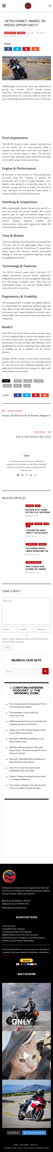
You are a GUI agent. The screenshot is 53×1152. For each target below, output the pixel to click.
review (7, 386)
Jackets (29, 524)
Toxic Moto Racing (36, 937)
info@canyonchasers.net (15, 907)
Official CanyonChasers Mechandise (18, 940)
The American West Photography (17, 932)
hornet (38, 381)
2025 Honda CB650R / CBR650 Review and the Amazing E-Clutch (37, 551)
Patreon (5, 955)
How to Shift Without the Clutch (33, 436)
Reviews (21, 33)
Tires (37, 506)
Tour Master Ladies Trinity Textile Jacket (37, 531)
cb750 (17, 381)
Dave (32, 33)
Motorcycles (10, 33)
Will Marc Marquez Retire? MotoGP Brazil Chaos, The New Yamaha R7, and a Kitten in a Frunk (28, 750)
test (27, 386)
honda (28, 381)
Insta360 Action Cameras (13, 929)
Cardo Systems (9, 926)
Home (15, 1145)
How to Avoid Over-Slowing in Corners (36, 567)
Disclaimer (24, 1145)
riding (17, 386)
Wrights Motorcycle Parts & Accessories (20, 934)
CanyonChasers (29, 1148)
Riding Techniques (33, 562)
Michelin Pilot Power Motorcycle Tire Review (38, 511)
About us (34, 1145)
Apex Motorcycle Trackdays (14, 937)
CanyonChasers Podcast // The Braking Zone (28, 690)
